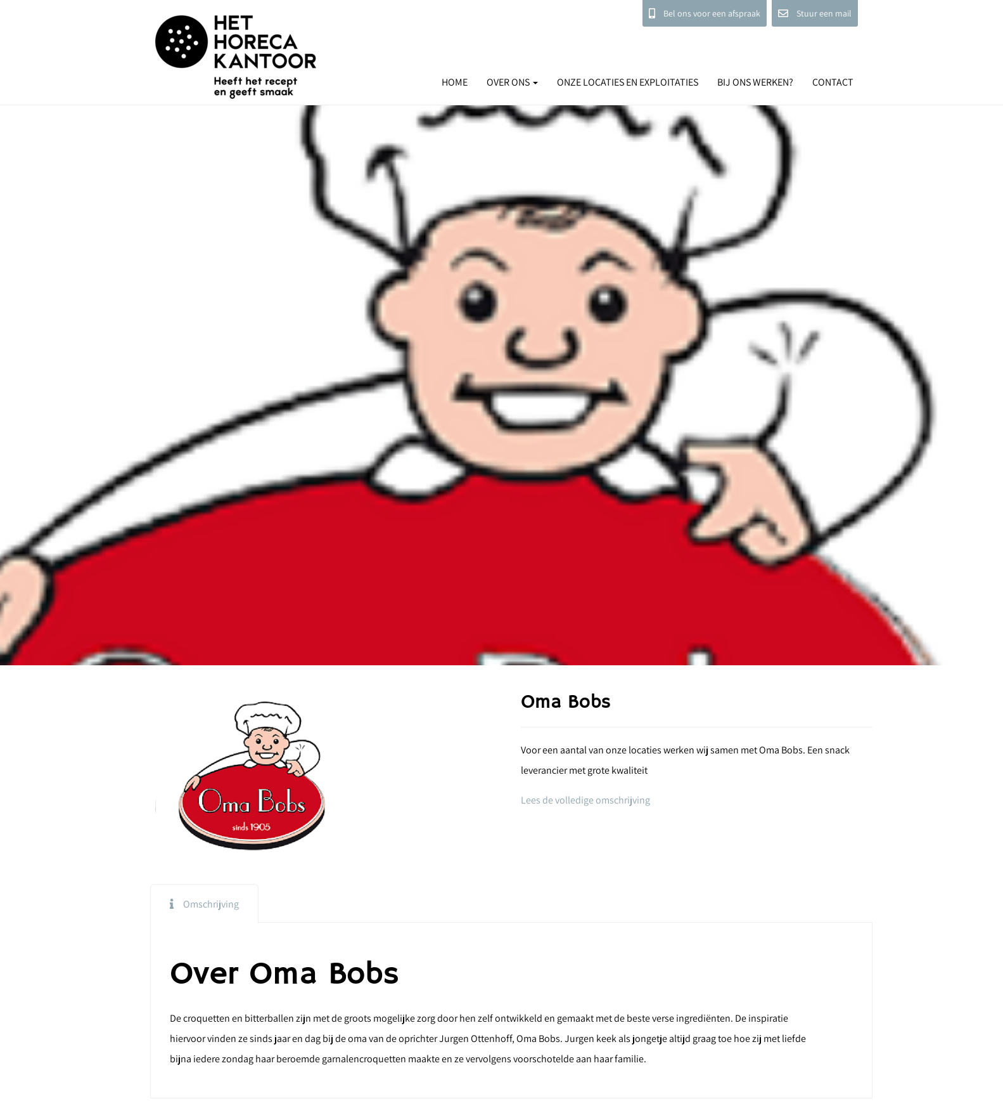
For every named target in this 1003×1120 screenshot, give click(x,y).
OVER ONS (512, 82)
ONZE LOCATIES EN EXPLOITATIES (627, 82)
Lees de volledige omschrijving (585, 800)
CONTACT (832, 82)
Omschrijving (211, 904)
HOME (455, 82)
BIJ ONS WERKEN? (755, 82)
